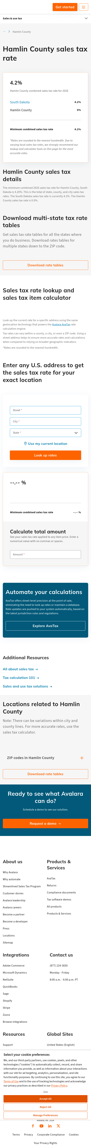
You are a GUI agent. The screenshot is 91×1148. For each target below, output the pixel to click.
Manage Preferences (45, 1115)
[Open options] (76, 433)
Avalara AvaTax (61, 324)
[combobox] (45, 433)
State (16, 433)
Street (16, 410)
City (15, 421)
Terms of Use (11, 1081)
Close (45, 1091)
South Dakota (20, 102)
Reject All (45, 1107)
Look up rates (45, 455)
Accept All (46, 1099)
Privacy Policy (59, 1086)
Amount (18, 554)
